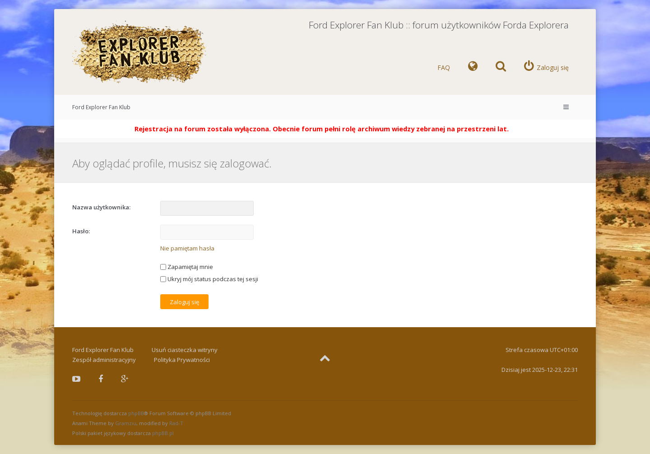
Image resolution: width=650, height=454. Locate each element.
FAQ (443, 67)
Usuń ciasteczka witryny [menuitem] (185, 350)
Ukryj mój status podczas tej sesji (209, 279)
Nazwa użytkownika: (101, 207)
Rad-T (176, 423)
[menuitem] (473, 68)
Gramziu (125, 423)
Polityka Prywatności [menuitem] (182, 360)
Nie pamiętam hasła (187, 248)
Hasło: (81, 231)
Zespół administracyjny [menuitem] (104, 360)
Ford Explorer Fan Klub (101, 107)
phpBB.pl (163, 433)
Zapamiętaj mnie (186, 267)
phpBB (136, 413)
